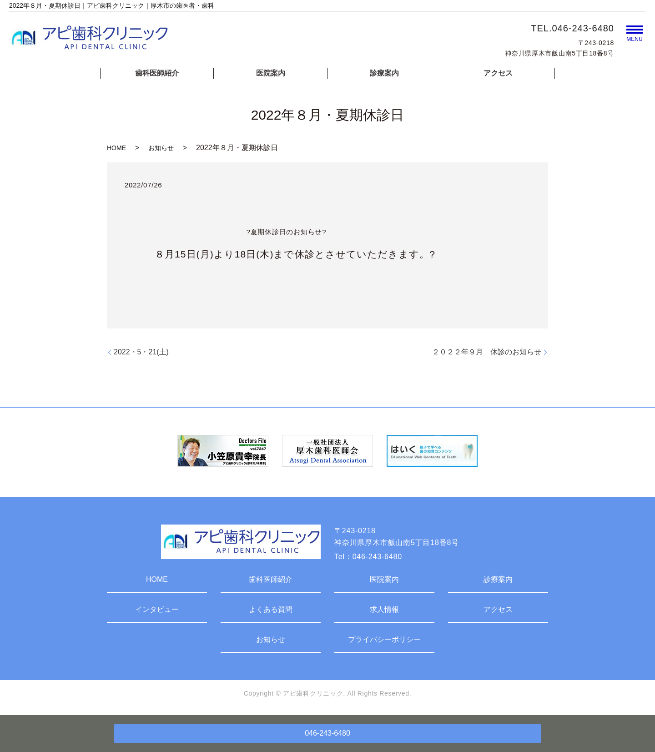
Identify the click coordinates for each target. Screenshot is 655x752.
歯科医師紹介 (157, 73)
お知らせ (161, 147)
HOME (116, 147)
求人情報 (384, 609)
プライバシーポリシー (384, 639)
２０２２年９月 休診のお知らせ (486, 352)
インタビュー (157, 609)
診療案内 (384, 73)
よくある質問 (270, 609)
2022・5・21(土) (141, 352)
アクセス (498, 73)
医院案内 (270, 73)
